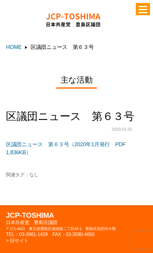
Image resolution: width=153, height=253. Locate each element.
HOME (14, 47)
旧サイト (19, 240)
